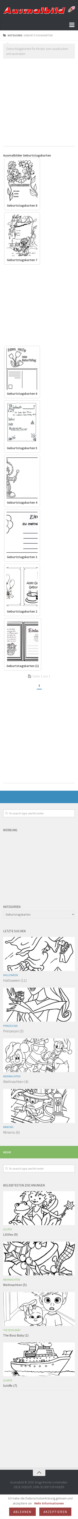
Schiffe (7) (10, 1385)
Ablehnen (22, 1512)
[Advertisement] (39, 101)
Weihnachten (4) (15, 1081)
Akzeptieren (55, 1512)
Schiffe (7, 1380)
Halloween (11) (15, 980)
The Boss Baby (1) (15, 1335)
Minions (8, 1127)
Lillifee (7, 1229)
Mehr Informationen (49, 1503)
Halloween (10, 975)
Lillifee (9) (10, 1234)
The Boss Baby (12, 1330)
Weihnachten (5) (15, 1285)
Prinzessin (10, 1026)
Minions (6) (11, 1132)
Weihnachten (11, 1076)
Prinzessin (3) (13, 1031)
